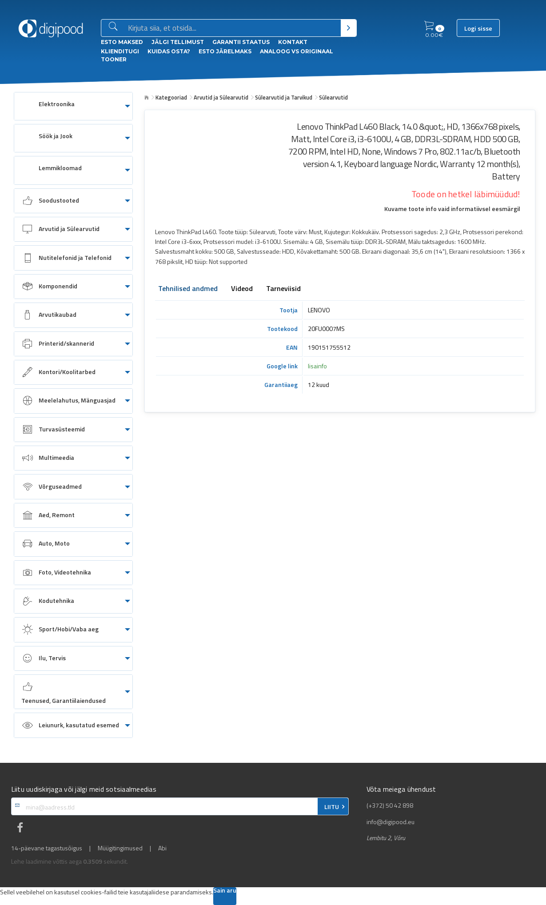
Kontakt (292, 42)
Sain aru (224, 891)
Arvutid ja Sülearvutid (221, 97)
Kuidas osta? (168, 51)
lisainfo (317, 366)
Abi (162, 848)
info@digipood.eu (390, 822)
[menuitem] (73, 106)
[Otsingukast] (232, 28)
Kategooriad (171, 97)
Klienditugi (120, 51)
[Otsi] (348, 28)
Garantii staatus (241, 42)
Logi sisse (478, 28)
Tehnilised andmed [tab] (188, 289)
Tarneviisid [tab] (283, 289)
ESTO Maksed (122, 42)
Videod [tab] (242, 289)
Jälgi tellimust (177, 42)
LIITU (331, 807)
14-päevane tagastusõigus (46, 848)
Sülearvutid (333, 97)
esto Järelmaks (225, 51)
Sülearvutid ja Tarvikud (283, 97)
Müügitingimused (120, 848)
